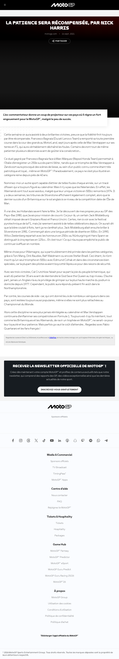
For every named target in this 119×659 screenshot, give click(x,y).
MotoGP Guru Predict (59, 569)
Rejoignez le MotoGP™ (59, 507)
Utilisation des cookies (59, 603)
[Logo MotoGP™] (63, 5)
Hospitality (59, 529)
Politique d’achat (59, 622)
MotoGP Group (59, 597)
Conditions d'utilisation (59, 610)
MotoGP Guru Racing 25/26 (59, 576)
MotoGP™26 (59, 582)
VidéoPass (52, 337)
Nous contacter (59, 495)
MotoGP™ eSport (59, 563)
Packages (59, 535)
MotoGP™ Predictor (60, 557)
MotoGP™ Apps (60, 480)
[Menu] (5, 5)
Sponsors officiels (59, 461)
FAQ (59, 501)
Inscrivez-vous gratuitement (59, 390)
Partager (59, 41)
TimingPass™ (59, 473)
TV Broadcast (59, 467)
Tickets (59, 523)
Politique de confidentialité (59, 616)
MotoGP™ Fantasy (59, 551)
